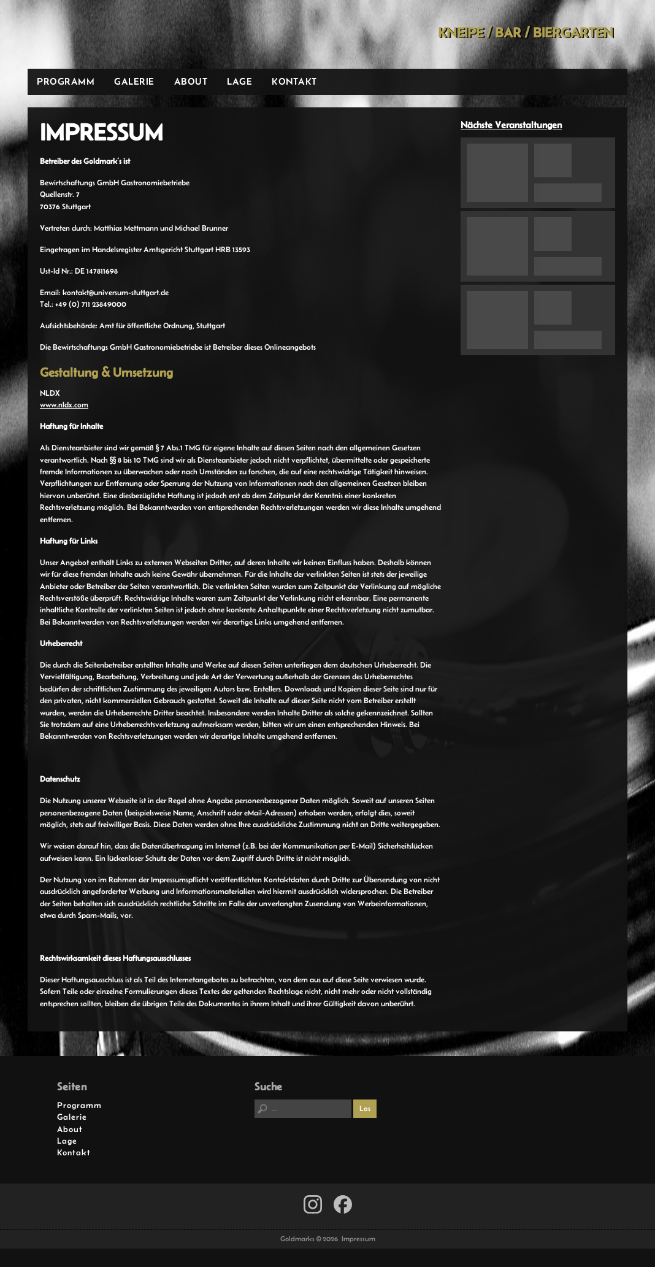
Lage (239, 81)
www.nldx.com (64, 404)
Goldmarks (115, 34)
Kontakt (294, 81)
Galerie (134, 81)
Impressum (358, 1238)
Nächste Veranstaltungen (511, 125)
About (191, 81)
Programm (65, 81)
